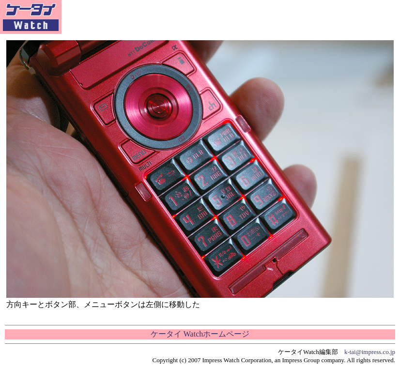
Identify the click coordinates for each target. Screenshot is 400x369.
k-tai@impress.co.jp (369, 351)
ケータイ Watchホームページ (200, 334)
